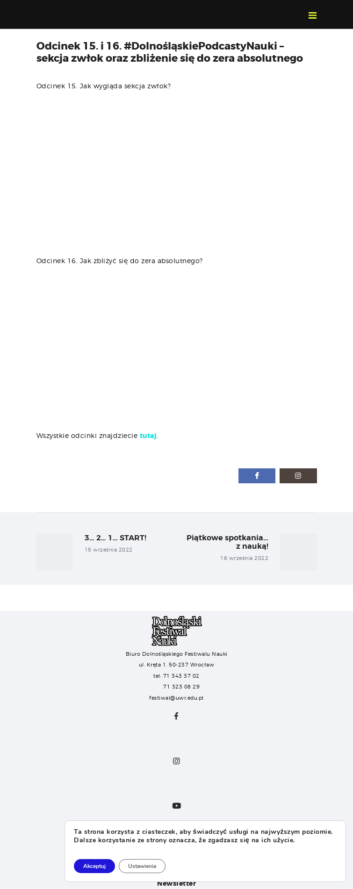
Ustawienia (142, 866)
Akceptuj (94, 866)
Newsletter (176, 883)
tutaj (148, 435)
